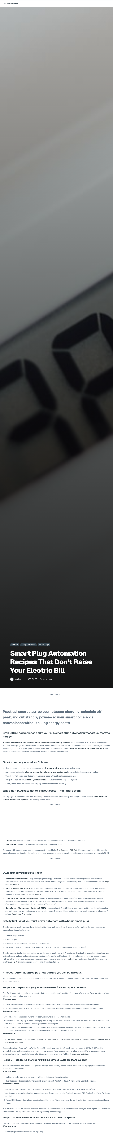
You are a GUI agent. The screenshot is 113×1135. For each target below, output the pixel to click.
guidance (51, 905)
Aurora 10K (14, 963)
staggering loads (78, 750)
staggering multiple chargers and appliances (46, 773)
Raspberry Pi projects (21, 915)
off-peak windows (52, 769)
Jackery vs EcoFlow (69, 960)
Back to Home (11, 4)
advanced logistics (80, 1055)
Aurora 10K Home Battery (30, 895)
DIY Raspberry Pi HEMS (67, 851)
